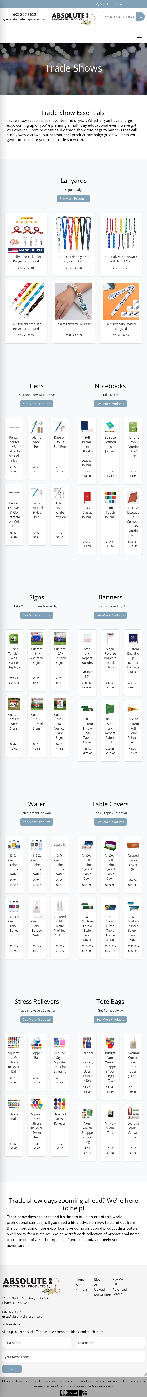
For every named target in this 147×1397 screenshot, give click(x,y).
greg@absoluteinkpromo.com (24, 19)
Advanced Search (119, 1291)
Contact (81, 1290)
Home (80, 1279)
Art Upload (99, 1287)
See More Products (73, 199)
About (80, 1285)
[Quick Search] (118, 16)
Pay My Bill (118, 1281)
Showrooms (101, 1295)
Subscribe (12, 1369)
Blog (97, 1279)
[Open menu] (139, 37)
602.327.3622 (24, 14)
